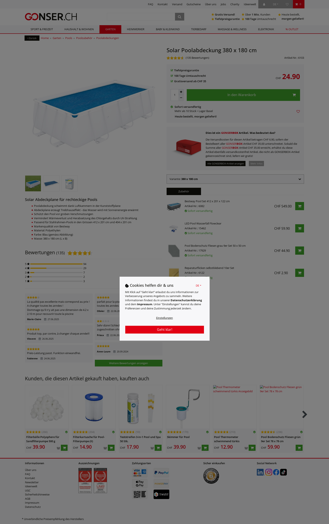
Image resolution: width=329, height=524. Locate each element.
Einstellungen (164, 318)
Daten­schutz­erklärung (186, 300)
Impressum (144, 304)
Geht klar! (164, 329)
